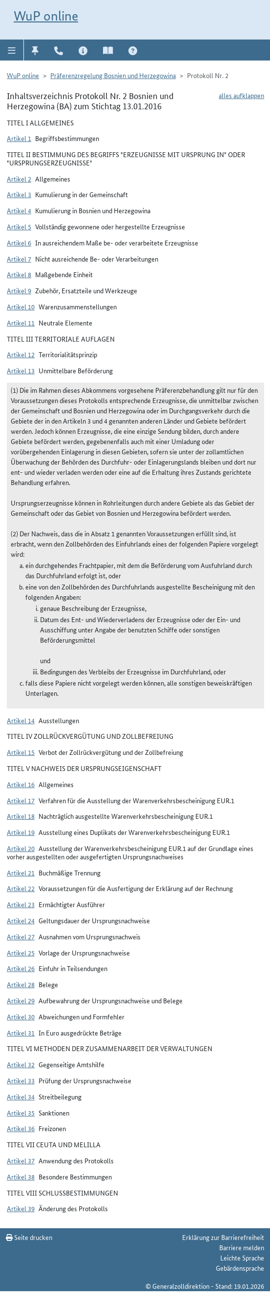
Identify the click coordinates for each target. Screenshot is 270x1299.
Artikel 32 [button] (21, 1064)
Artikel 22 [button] (21, 888)
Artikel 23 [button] (21, 904)
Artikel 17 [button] (21, 800)
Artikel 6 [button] (19, 242)
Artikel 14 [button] (21, 720)
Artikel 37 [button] (21, 1160)
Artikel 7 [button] (19, 259)
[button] (12, 50)
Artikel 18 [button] (21, 816)
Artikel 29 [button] (21, 1000)
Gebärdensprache (240, 1268)
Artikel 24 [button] (21, 920)
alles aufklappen (241, 95)
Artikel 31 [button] (21, 1032)
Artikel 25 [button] (21, 952)
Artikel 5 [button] (19, 226)
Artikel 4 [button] (19, 210)
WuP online (46, 15)
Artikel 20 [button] (21, 848)
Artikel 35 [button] (21, 1112)
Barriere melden (241, 1247)
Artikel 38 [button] (21, 1176)
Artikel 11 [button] (21, 322)
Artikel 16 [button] (21, 784)
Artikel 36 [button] (21, 1128)
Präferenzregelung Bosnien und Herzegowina (113, 75)
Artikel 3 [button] (19, 194)
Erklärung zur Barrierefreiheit (223, 1237)
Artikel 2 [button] (19, 178)
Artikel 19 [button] (21, 832)
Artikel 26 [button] (21, 968)
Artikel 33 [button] (21, 1080)
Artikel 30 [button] (21, 1016)
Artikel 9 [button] (19, 290)
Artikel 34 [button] (21, 1096)
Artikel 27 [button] (21, 936)
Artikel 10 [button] (21, 306)
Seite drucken (29, 1237)
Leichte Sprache (242, 1257)
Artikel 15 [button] (21, 752)
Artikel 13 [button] (21, 370)
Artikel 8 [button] (19, 274)
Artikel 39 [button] (21, 1208)
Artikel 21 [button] (21, 872)
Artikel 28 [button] (21, 984)
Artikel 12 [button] (21, 354)
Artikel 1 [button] (19, 138)
